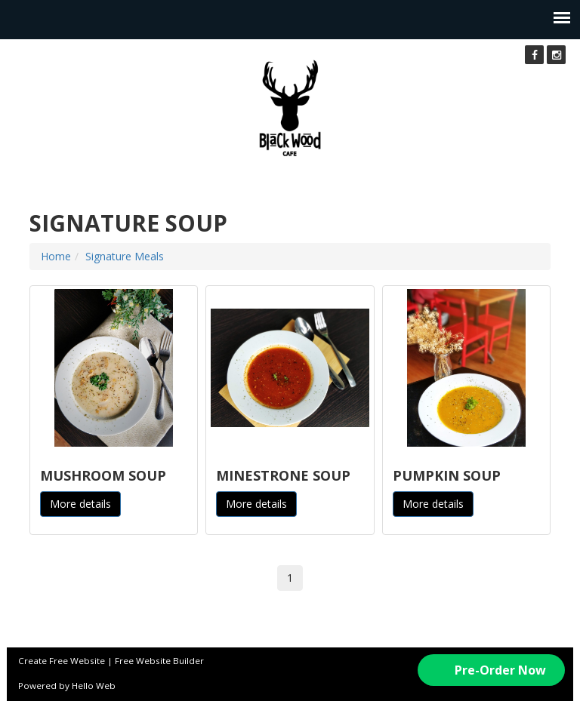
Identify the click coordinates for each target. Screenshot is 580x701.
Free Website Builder (159, 660)
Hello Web (94, 685)
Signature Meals (124, 256)
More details (80, 504)
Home (56, 256)
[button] (491, 670)
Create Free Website (61, 660)
